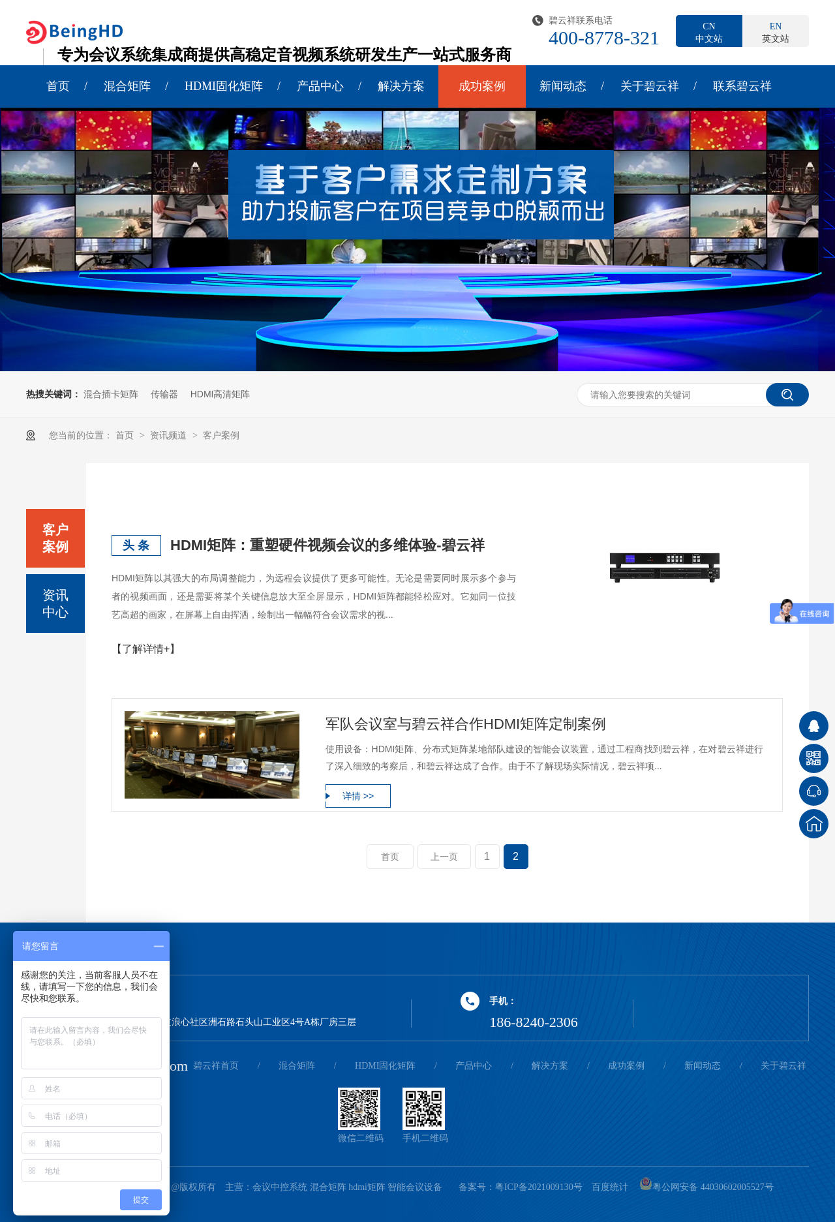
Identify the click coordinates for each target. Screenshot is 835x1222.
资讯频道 (169, 435)
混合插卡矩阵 (111, 394)
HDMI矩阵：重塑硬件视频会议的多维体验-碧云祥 (327, 545)
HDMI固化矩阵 (224, 86)
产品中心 (320, 86)
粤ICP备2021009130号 (539, 1187)
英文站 (775, 32)
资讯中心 (55, 603)
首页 (58, 86)
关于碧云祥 (649, 86)
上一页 (444, 856)
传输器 (164, 394)
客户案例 (221, 435)
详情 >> (358, 796)
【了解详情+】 (146, 648)
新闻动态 (562, 86)
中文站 (709, 32)
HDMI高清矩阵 (220, 394)
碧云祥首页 (216, 1066)
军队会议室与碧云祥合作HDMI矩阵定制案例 (466, 724)
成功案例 (482, 86)
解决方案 (401, 86)
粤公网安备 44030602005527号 (706, 1187)
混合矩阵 (127, 86)
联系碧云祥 (742, 86)
